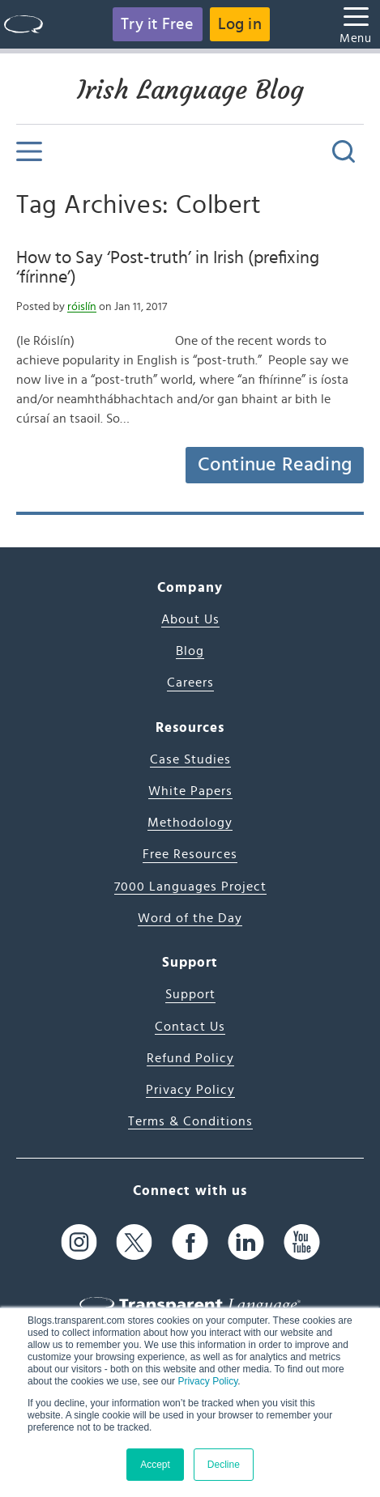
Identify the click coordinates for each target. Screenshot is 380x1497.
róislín (81, 307)
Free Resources (190, 854)
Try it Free (157, 24)
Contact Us (190, 1026)
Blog (190, 650)
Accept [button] (155, 1464)
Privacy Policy (207, 1381)
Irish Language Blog (190, 90)
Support (190, 994)
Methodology (190, 822)
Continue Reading (275, 464)
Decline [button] (223, 1464)
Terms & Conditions (190, 1121)
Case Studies (190, 759)
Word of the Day (190, 918)
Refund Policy (190, 1058)
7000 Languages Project (190, 886)
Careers (190, 682)
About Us (190, 619)
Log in (240, 24)
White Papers (190, 791)
